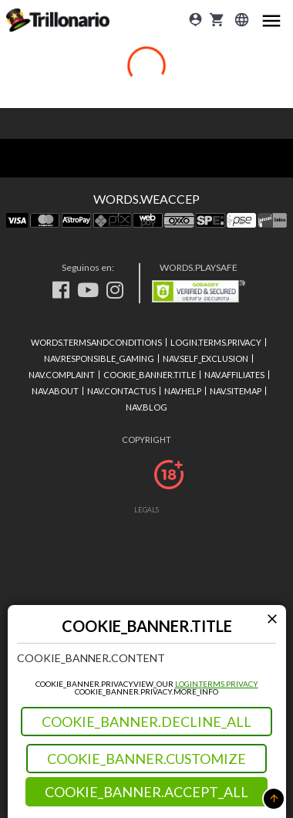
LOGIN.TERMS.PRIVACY (216, 683)
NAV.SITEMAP (235, 391)
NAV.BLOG (146, 407)
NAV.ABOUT (55, 391)
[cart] (217, 19)
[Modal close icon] (272, 618)
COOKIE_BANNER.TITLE (149, 375)
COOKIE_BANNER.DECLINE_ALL (146, 721)
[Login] (195, 19)
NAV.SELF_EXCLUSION (205, 358)
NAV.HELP (182, 391)
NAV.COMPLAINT (62, 375)
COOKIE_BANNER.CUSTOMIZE (146, 758)
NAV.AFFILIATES (234, 375)
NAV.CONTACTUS (121, 391)
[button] (273, 798)
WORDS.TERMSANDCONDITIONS (96, 342)
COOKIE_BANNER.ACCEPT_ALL (146, 791)
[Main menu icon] (271, 19)
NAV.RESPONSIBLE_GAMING (99, 358)
